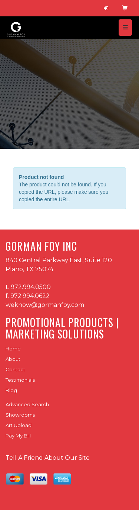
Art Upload (19, 425)
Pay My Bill (18, 436)
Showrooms (20, 415)
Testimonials (20, 380)
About (13, 359)
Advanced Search (27, 404)
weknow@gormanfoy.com (45, 304)
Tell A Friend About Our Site (48, 457)
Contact (15, 369)
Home (13, 349)
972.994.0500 (31, 287)
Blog (11, 390)
